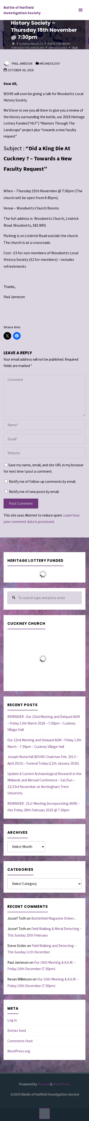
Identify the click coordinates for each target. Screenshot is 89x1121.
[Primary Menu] (80, 10)
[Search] (13, 598)
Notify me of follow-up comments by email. (42, 481)
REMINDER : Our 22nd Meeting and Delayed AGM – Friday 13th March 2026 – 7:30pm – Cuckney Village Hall (43, 723)
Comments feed (20, 1041)
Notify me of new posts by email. (34, 491)
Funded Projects (31, 44)
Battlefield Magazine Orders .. (53, 918)
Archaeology (58, 48)
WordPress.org (18, 1051)
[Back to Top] (44, 1113)
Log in (12, 1020)
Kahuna (43, 1084)
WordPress (61, 1084)
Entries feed (16, 1030)
